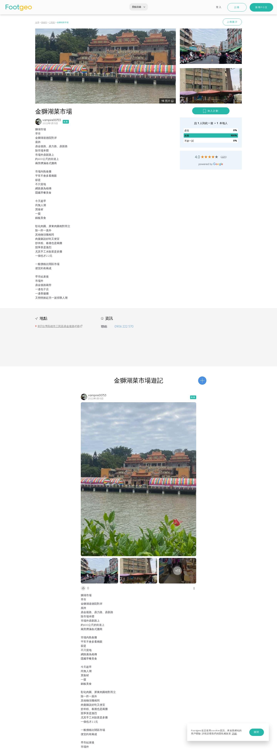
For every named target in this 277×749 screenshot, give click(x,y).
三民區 (52, 22)
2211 (223, 156)
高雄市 (44, 22)
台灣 (37, 22)
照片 (166, 101)
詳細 (234, 733)
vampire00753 (52, 120)
